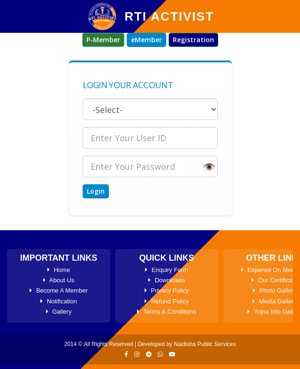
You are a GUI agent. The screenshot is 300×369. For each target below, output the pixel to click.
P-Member (103, 39)
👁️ (209, 166)
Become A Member (58, 290)
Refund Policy (167, 301)
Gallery (59, 311)
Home (58, 269)
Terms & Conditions (166, 311)
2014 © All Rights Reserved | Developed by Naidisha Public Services (150, 344)
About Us (58, 280)
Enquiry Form (166, 269)
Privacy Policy (167, 290)
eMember (146, 39)
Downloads (166, 280)
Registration (193, 39)
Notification (58, 301)
